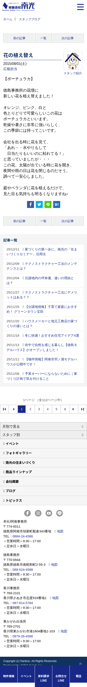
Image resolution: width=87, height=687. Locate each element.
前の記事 (19, 38)
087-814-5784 (23, 603)
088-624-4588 (23, 569)
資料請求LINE (43, 678)
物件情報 (8, 676)
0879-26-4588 (23, 636)
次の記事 (67, 38)
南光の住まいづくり (20, 462)
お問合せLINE (61, 678)
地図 (60, 531)
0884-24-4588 (23, 536)
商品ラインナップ (19, 471)
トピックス (14, 500)
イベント (12, 443)
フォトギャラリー (19, 453)
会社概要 (12, 481)
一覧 (43, 38)
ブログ (10, 490)
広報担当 (10, 69)
